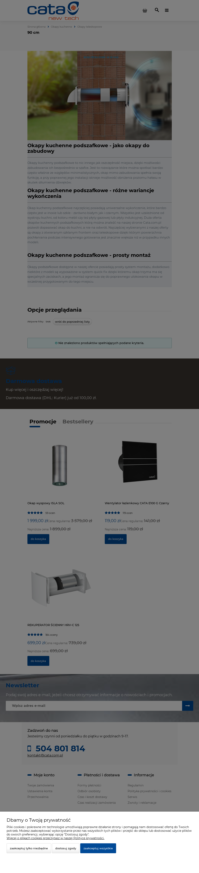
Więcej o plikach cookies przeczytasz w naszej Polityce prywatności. (55, 838)
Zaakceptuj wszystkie (98, 848)
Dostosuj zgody (65, 848)
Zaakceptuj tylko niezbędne (29, 848)
